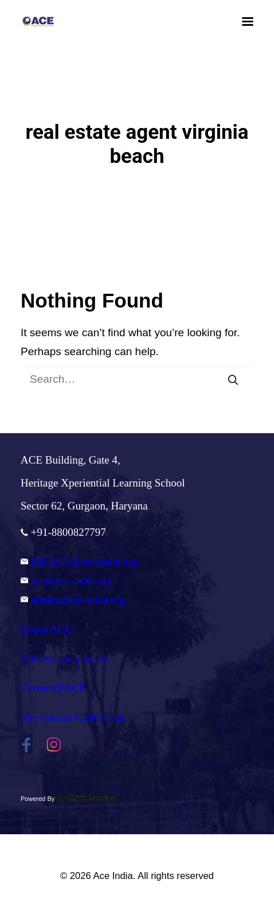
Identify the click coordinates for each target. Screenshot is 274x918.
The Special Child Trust (72, 717)
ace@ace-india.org (66, 580)
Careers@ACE (53, 688)
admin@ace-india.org (73, 599)
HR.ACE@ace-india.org (79, 561)
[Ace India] (38, 21)
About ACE (46, 629)
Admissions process (64, 658)
